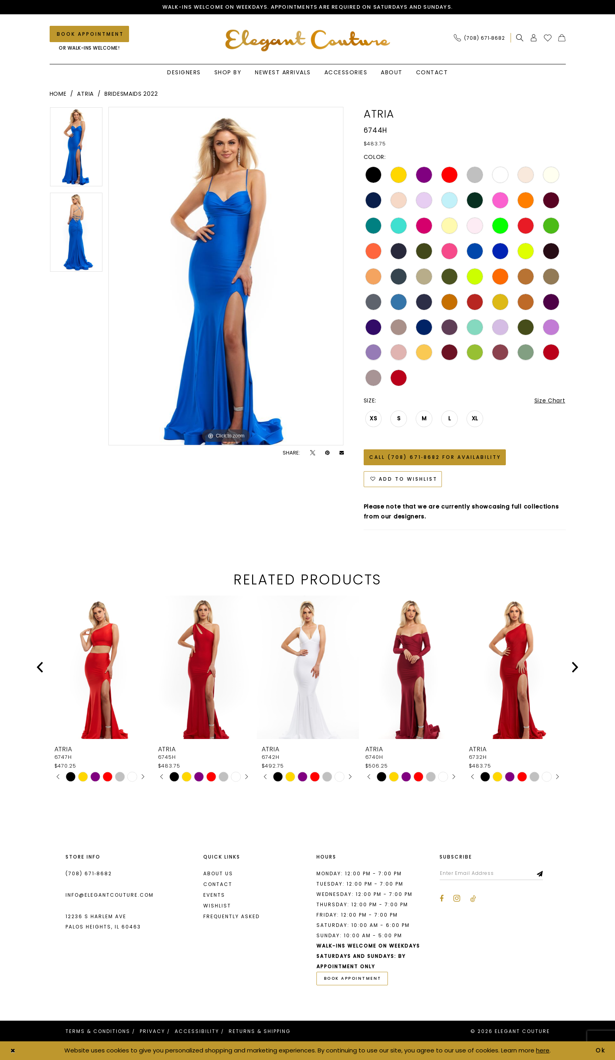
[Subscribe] (540, 873)
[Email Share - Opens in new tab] (341, 453)
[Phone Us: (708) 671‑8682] (480, 38)
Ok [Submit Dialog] (601, 1050)
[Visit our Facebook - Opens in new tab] (441, 898)
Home (58, 94)
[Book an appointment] (89, 34)
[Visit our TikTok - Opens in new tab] (473, 898)
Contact (217, 884)
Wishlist (217, 905)
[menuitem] (482, 38)
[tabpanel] (76, 149)
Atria (85, 94)
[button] (534, 38)
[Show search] (520, 38)
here (542, 1050)
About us (218, 873)
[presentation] (101, 667)
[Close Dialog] (13, 1051)
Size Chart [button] (549, 400)
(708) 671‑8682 (89, 873)
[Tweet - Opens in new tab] (312, 452)
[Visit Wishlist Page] (548, 38)
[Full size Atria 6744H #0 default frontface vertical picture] (226, 276)
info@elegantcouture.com (110, 895)
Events (214, 895)
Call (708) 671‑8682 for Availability (435, 457)
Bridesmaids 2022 (131, 94)
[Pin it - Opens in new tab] (327, 452)
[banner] (307, 40)
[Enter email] (491, 873)
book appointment (353, 978)
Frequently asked (231, 916)
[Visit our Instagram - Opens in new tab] (456, 898)
